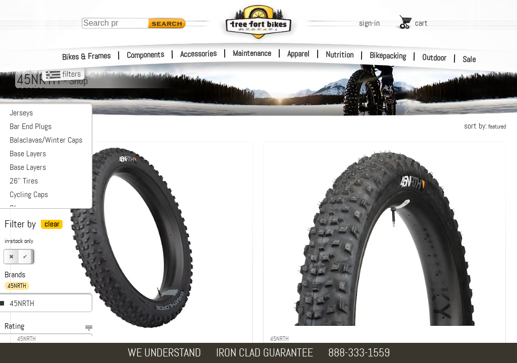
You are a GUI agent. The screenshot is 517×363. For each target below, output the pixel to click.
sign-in (369, 23)
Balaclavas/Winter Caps (46, 140)
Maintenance (252, 53)
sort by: (485, 125)
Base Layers (28, 153)
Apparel (298, 53)
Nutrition (339, 54)
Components (146, 54)
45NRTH (22, 303)
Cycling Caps (29, 194)
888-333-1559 (359, 352)
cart (421, 23)
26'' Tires (24, 180)
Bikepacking (388, 56)
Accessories (198, 53)
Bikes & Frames (86, 56)
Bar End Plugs (30, 126)
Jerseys (21, 112)
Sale (469, 59)
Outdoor (434, 57)
